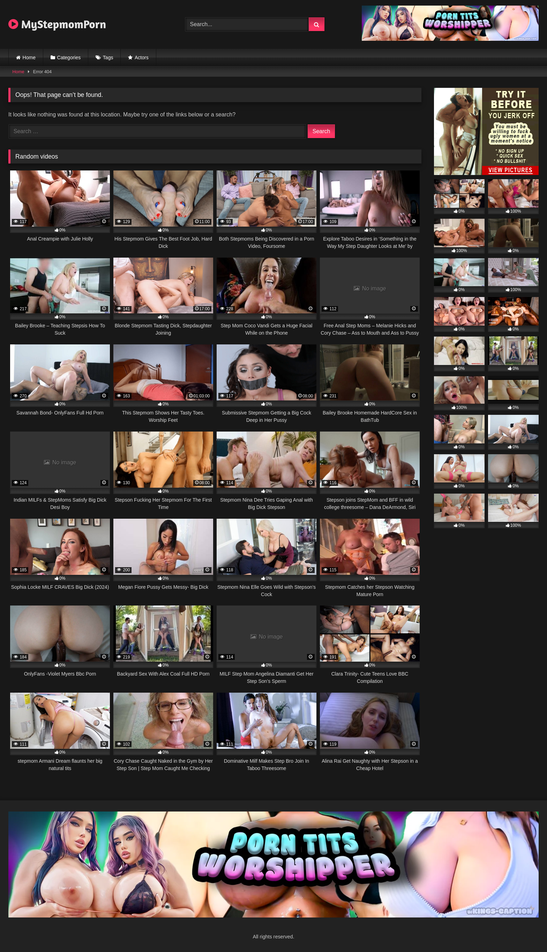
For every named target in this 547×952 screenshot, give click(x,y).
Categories (69, 57)
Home (29, 57)
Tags (108, 57)
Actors (142, 57)
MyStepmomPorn (57, 24)
